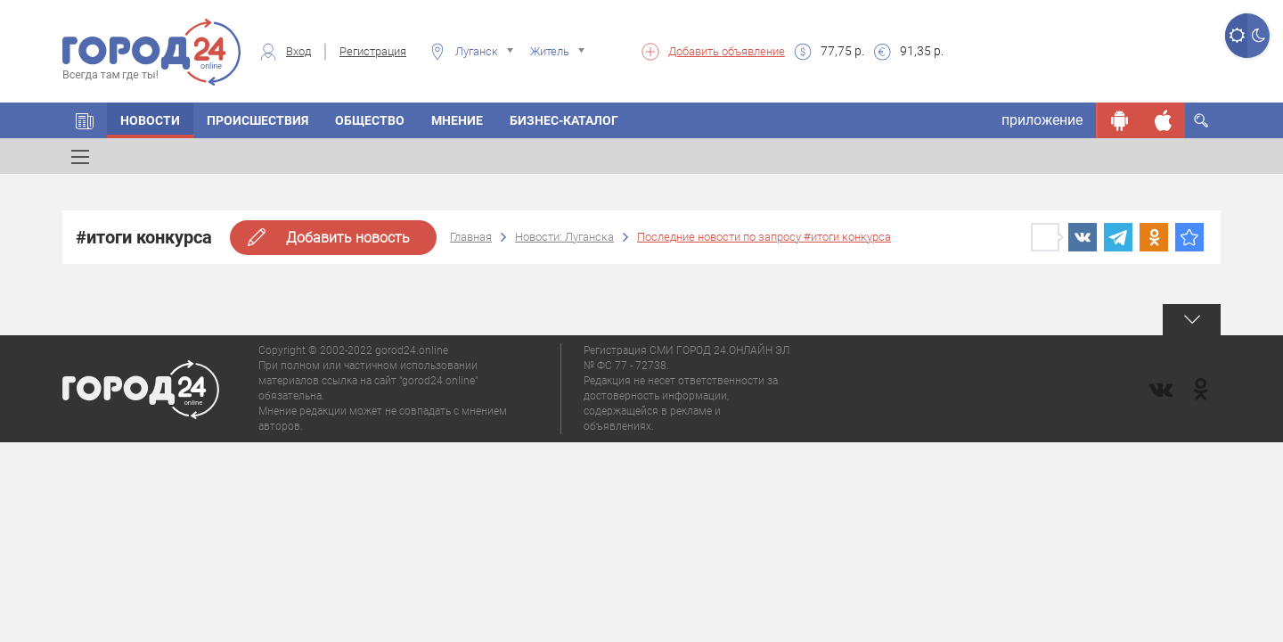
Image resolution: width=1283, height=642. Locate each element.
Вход (298, 51)
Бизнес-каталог (564, 120)
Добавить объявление (726, 51)
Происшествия (257, 120)
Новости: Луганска (564, 236)
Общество (370, 120)
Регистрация (372, 51)
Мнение (457, 120)
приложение (1042, 119)
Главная (471, 236)
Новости (150, 120)
